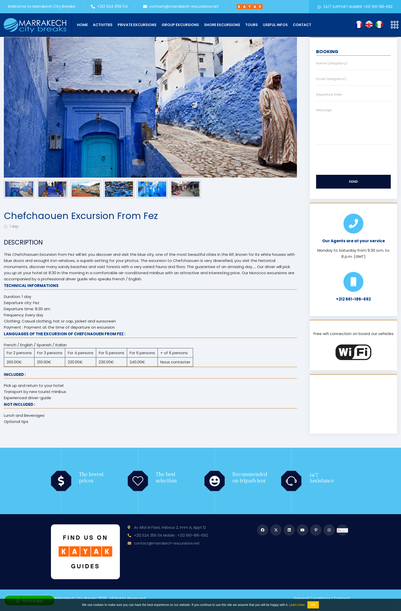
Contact (302, 24)
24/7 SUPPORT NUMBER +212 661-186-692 (355, 6)
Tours (251, 24)
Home (82, 24)
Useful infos (275, 24)
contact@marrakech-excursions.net (181, 6)
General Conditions (312, 598)
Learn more (297, 605)
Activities (103, 24)
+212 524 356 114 (109, 6)
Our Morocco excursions (264, 272)
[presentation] (23, 107)
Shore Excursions (222, 24)
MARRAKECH (353, 404)
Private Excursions (137, 24)
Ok (313, 605)
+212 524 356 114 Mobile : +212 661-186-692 (171, 535)
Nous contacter (175, 362)
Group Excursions (180, 24)
